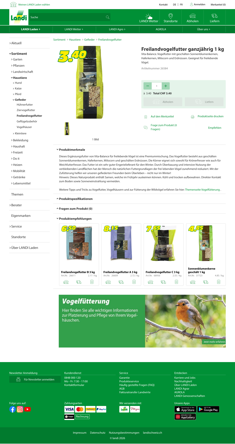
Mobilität (19, 171)
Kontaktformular (74, 385)
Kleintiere (20, 133)
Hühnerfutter (25, 104)
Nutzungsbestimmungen (124, 433)
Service (16, 226)
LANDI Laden (29, 29)
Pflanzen (19, 65)
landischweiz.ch (152, 433)
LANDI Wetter (73, 29)
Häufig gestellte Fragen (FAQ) (137, 385)
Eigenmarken (21, 215)
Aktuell (16, 43)
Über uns (202, 29)
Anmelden (199, 4)
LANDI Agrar (181, 388)
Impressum (79, 433)
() (218, 4)
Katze (18, 88)
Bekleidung (20, 140)
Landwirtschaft (23, 72)
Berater (16, 205)
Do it (16, 158)
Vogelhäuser (24, 127)
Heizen (17, 165)
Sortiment (19, 53)
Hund (18, 83)
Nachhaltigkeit (183, 381)
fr (181, 4)
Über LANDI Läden (185, 385)
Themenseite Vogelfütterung (202, 190)
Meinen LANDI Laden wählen (34, 4)
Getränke (19, 177)
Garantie (124, 378)
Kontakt (163, 4)
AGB (122, 388)
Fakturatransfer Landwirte (134, 392)
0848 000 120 (72, 378)
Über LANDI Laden (24, 247)
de (174, 4)
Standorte (18, 237)
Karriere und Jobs (185, 378)
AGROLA (161, 29)
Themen (17, 194)
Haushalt (19, 146)
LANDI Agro (116, 29)
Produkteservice (129, 381)
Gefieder (20, 100)
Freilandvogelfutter (29, 116)
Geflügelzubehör (27, 121)
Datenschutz (97, 433)
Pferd (18, 94)
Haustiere (20, 78)
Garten (17, 59)
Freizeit (18, 152)
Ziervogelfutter (26, 110)
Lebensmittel (22, 183)
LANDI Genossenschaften (189, 396)
